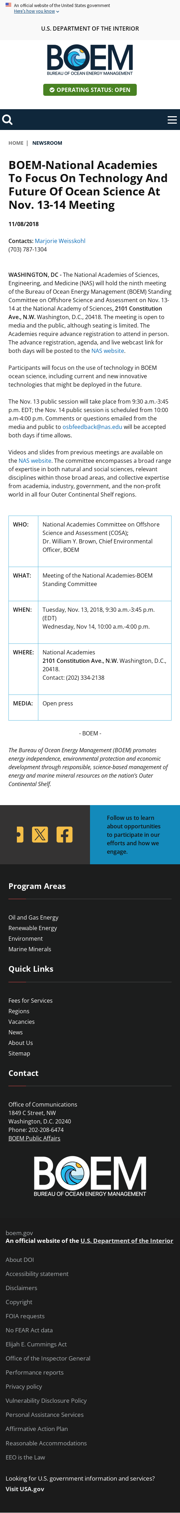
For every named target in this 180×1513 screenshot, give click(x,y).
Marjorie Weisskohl (60, 241)
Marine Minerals (29, 949)
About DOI (20, 1260)
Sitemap (19, 1053)
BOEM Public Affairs (34, 1138)
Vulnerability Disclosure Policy (46, 1401)
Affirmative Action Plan (37, 1429)
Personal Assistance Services (45, 1415)
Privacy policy (24, 1386)
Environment (25, 938)
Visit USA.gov (25, 1489)
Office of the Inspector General (48, 1358)
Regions (19, 1011)
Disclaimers (21, 1288)
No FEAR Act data (29, 1330)
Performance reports (35, 1372)
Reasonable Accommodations (46, 1443)
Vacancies (21, 1022)
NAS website (107, 351)
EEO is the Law (25, 1457)
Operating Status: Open (93, 90)
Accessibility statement (37, 1274)
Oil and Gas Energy (33, 917)
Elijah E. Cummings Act (36, 1344)
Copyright (19, 1302)
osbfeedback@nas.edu (92, 427)
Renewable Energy (32, 928)
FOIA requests (25, 1316)
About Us (20, 1043)
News (15, 1032)
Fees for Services (30, 1000)
